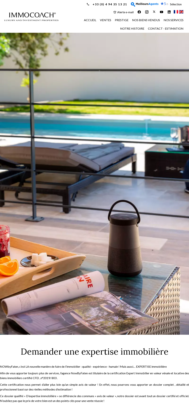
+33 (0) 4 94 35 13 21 (109, 4)
